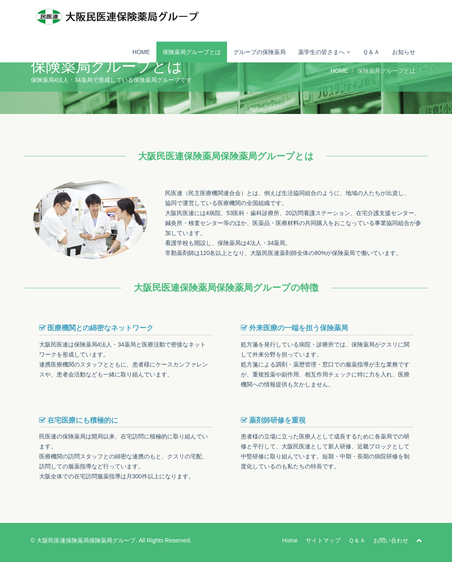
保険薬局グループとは (192, 52)
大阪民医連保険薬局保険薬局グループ (86, 540)
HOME (141, 52)
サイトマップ (323, 540)
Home (290, 540)
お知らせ (403, 52)
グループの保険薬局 (259, 52)
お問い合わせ (390, 540)
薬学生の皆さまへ (324, 52)
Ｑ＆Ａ (371, 52)
